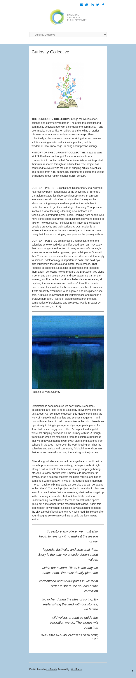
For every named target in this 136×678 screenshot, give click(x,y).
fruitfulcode (51, 669)
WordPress (76, 669)
